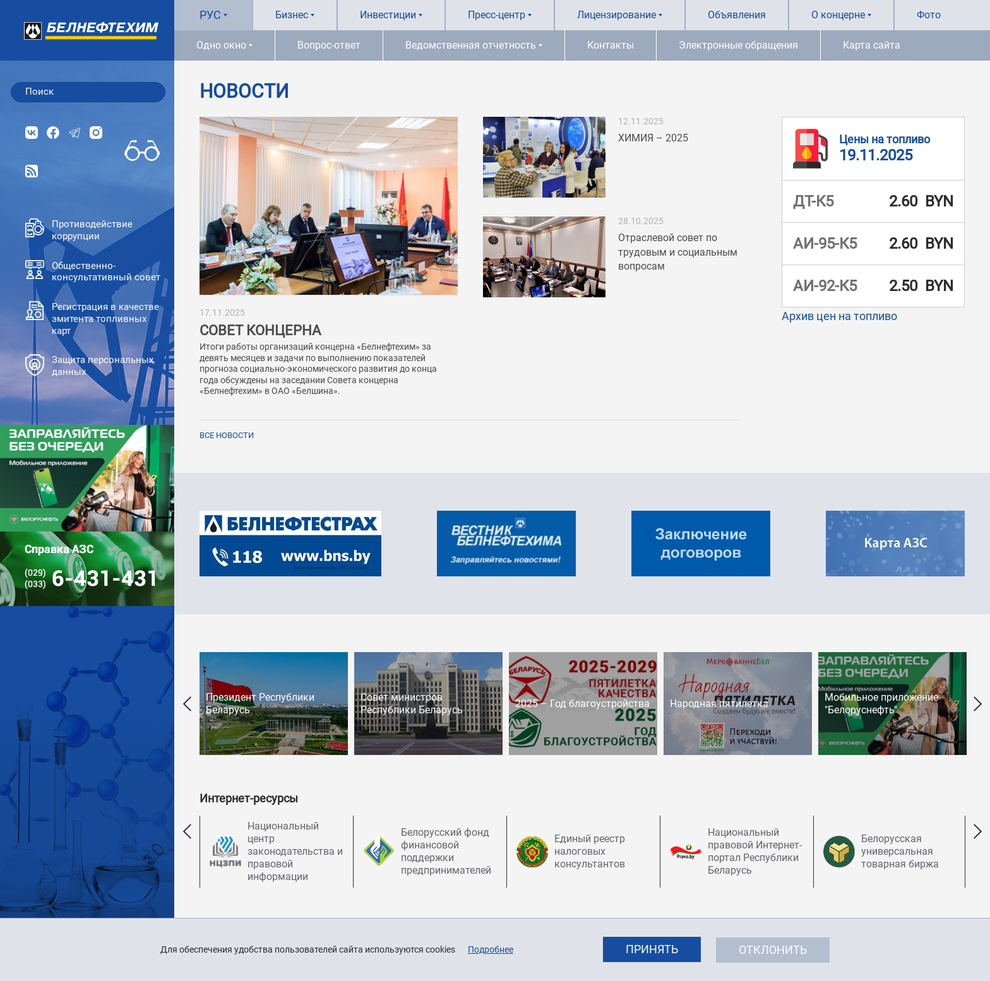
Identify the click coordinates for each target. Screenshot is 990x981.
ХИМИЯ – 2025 (653, 138)
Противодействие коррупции (79, 230)
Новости (244, 91)
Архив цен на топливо (839, 316)
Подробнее (490, 949)
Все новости (227, 435)
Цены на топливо (884, 139)
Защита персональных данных (89, 366)
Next (977, 703)
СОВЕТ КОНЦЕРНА (260, 330)
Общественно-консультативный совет (92, 271)
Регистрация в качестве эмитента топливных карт (92, 318)
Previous (187, 703)
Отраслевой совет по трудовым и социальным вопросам (677, 252)
